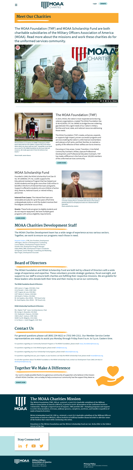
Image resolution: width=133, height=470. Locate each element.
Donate (103, 4)
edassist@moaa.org (71, 352)
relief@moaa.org (61, 348)
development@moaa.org (23, 362)
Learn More (61, 163)
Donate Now (20, 382)
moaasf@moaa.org (97, 356)
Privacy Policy (90, 464)
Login (95, 4)
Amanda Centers (20, 241)
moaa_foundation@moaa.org (89, 344)
